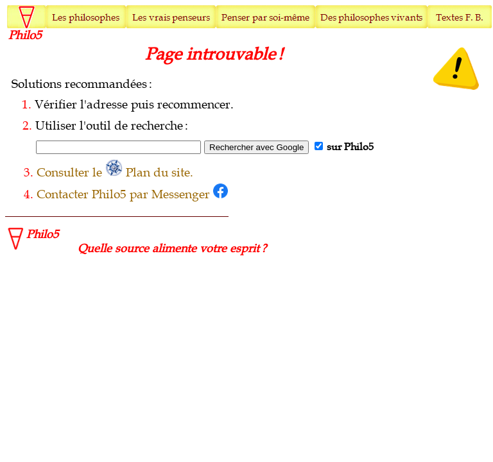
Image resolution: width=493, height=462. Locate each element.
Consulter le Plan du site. (115, 173)
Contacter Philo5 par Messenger (132, 194)
